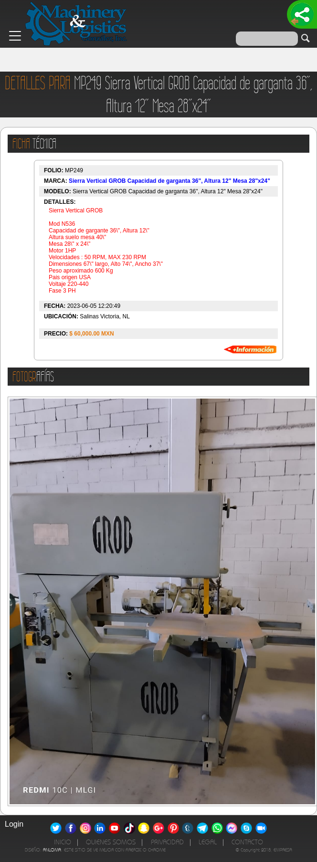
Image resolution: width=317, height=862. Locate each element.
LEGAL (208, 842)
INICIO (62, 842)
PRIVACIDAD (167, 842)
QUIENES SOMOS (111, 842)
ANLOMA (52, 850)
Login (14, 824)
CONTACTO (247, 842)
